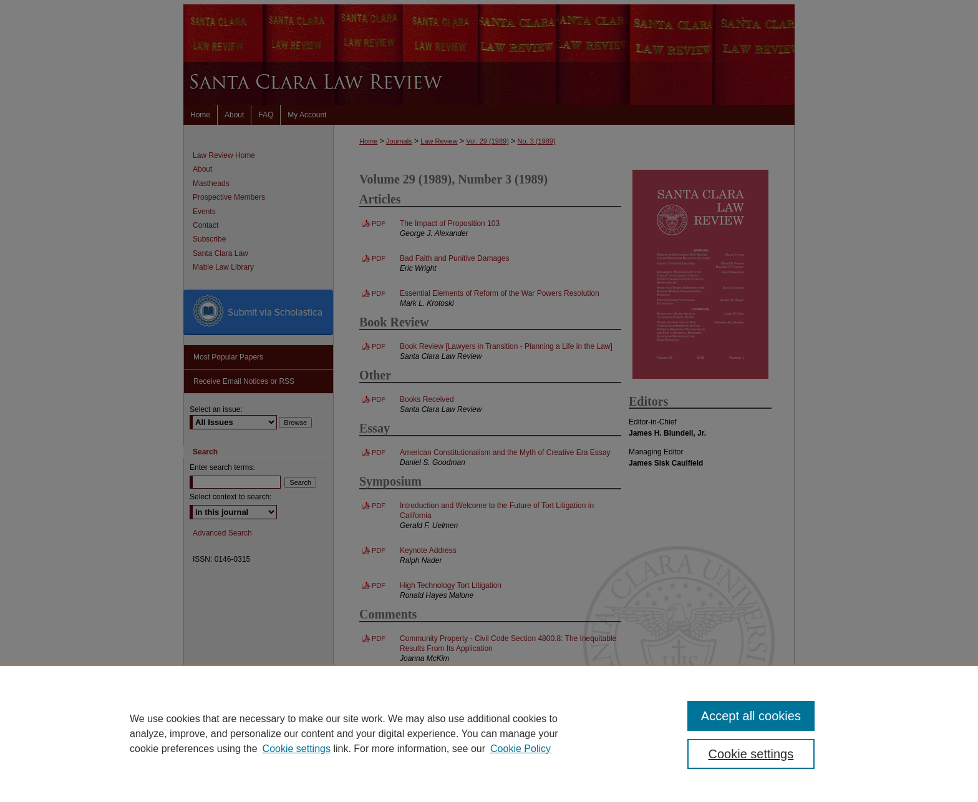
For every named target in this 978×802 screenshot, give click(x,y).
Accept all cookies (751, 716)
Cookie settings (297, 748)
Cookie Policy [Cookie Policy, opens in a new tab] (520, 748)
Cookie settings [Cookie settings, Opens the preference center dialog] (751, 754)
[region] (489, 733)
